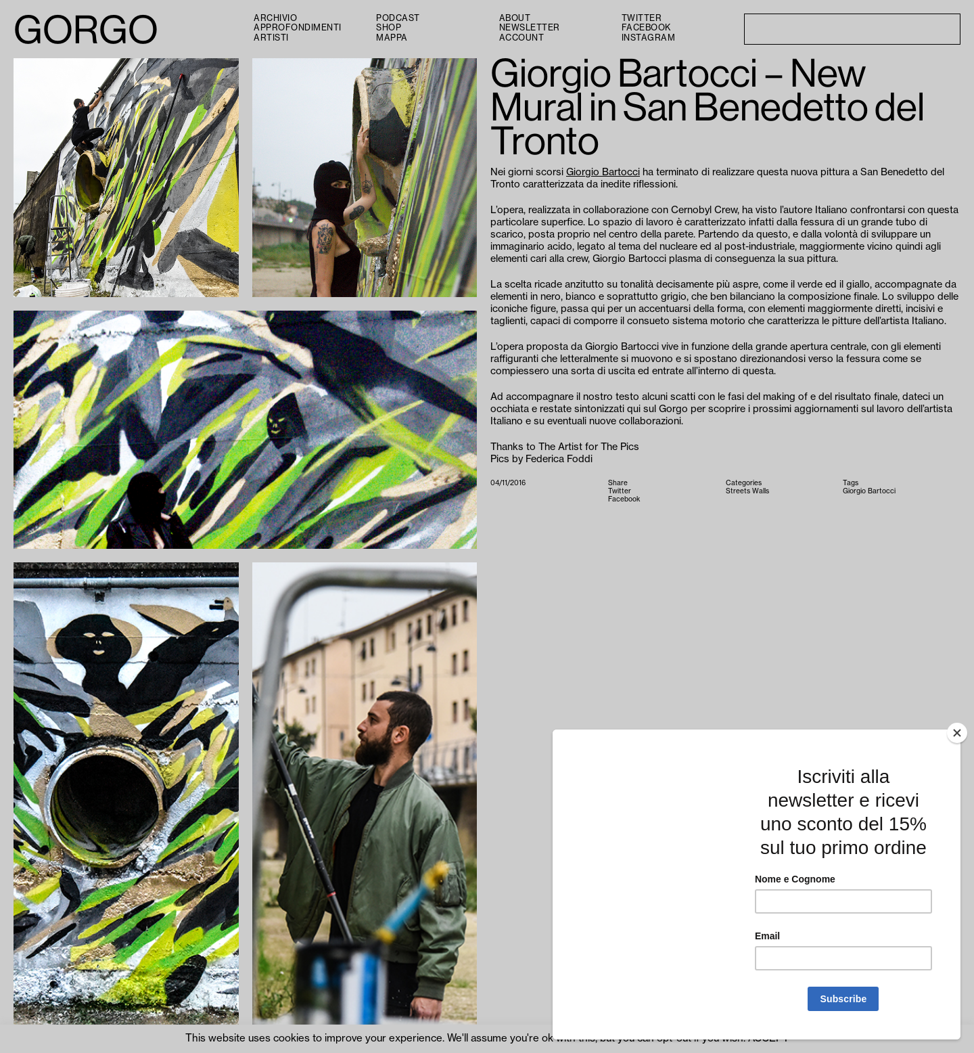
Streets (738, 491)
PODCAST (398, 18)
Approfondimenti (298, 28)
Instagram (649, 38)
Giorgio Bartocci (603, 172)
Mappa (392, 38)
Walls (760, 491)
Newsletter (529, 28)
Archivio (275, 18)
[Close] (957, 733)
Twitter (642, 18)
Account (521, 38)
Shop (388, 28)
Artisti (271, 38)
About (515, 18)
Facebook (646, 28)
